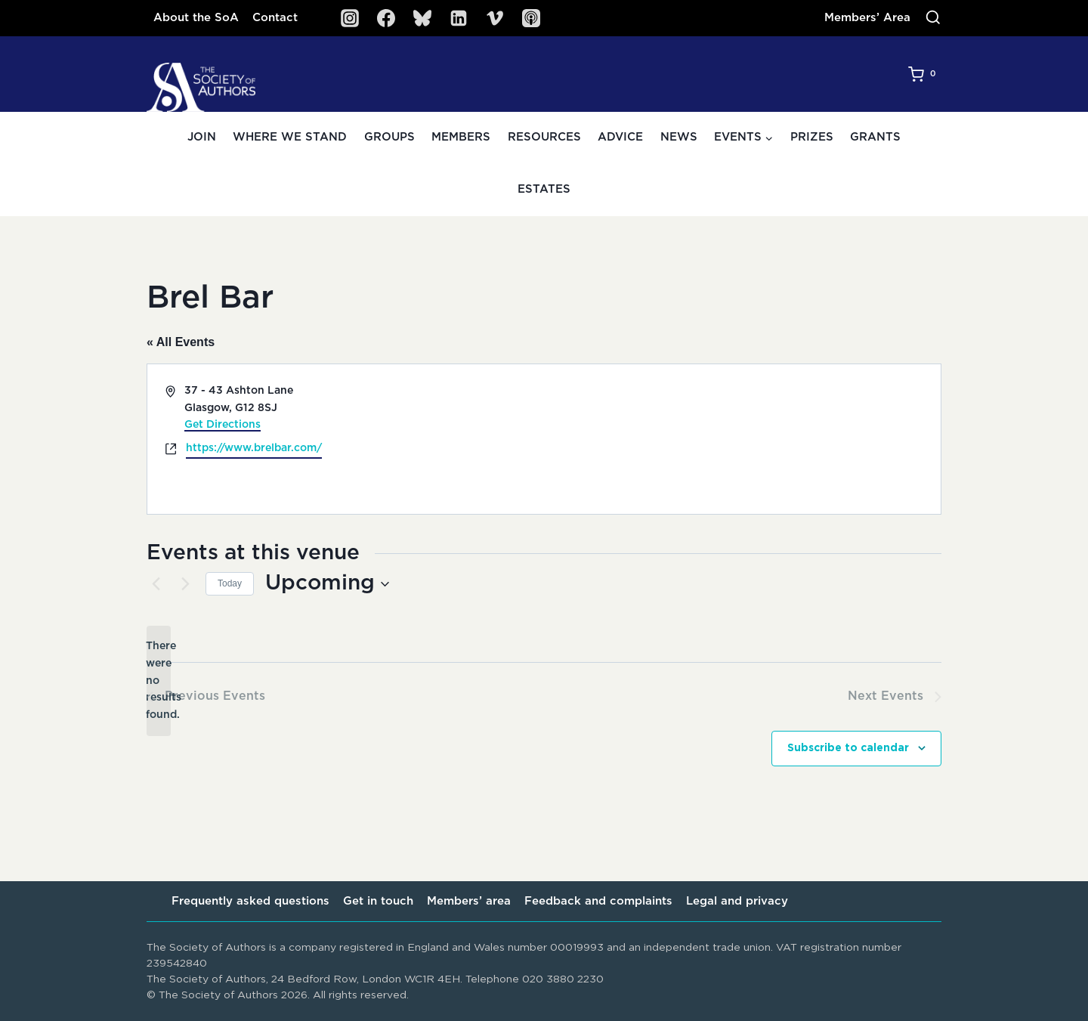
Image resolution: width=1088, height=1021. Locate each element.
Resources (544, 137)
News (678, 137)
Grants (875, 137)
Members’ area (469, 901)
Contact (275, 17)
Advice (620, 137)
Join (201, 137)
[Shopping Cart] (924, 74)
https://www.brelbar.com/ (254, 448)
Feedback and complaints (598, 901)
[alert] (159, 680)
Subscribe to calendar (848, 748)
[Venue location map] (741, 439)
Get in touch (378, 901)
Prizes (811, 137)
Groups (389, 137)
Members (460, 137)
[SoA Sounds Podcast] (531, 18)
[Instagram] (350, 18)
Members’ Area (867, 17)
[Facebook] (386, 18)
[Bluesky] (422, 18)
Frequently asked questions (250, 901)
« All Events (181, 342)
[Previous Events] (156, 584)
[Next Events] (185, 584)
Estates (544, 189)
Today (230, 583)
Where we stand (290, 137)
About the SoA (196, 17)
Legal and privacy (737, 901)
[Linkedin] (458, 18)
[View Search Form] (933, 18)
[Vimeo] (495, 18)
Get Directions (222, 424)
